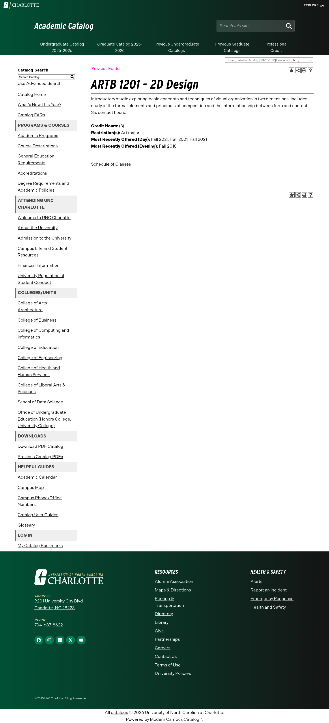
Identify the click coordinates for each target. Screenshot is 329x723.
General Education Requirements (36, 159)
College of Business (37, 320)
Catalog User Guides (38, 514)
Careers (162, 647)
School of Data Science (40, 402)
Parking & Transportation (169, 602)
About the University (38, 227)
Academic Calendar (37, 477)
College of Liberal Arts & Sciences (41, 388)
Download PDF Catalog (40, 446)
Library (161, 622)
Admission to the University (44, 238)
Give (159, 630)
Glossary (26, 525)
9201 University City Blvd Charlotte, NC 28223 (58, 604)
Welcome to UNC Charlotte (44, 217)
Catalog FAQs (31, 114)
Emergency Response (271, 598)
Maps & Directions (173, 590)
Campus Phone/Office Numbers (40, 501)
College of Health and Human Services (39, 371)
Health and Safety (268, 607)
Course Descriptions (38, 145)
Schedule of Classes (111, 164)
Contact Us (166, 656)
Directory (164, 613)
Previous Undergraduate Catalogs (176, 47)
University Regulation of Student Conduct (41, 279)
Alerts (256, 581)
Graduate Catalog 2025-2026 (119, 47)
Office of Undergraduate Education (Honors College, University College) (44, 419)
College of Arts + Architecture (34, 306)
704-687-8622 (48, 625)
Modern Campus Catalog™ (176, 719)
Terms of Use (168, 665)
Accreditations (32, 173)
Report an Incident (268, 590)
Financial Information (38, 265)
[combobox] (269, 60)
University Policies (173, 673)
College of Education (38, 347)
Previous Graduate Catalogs (232, 47)
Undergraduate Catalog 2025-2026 (62, 47)
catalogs (119, 712)
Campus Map (31, 487)
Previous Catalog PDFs (40, 456)
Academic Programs (38, 135)
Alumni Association (174, 581)
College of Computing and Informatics (43, 334)
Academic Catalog (64, 26)
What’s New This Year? (39, 104)
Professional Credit (276, 47)
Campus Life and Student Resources (42, 252)
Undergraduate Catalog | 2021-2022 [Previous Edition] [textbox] (262, 60)
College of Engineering (40, 357)
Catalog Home (32, 94)
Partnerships (167, 639)
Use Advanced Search (39, 83)
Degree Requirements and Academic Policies (43, 187)
